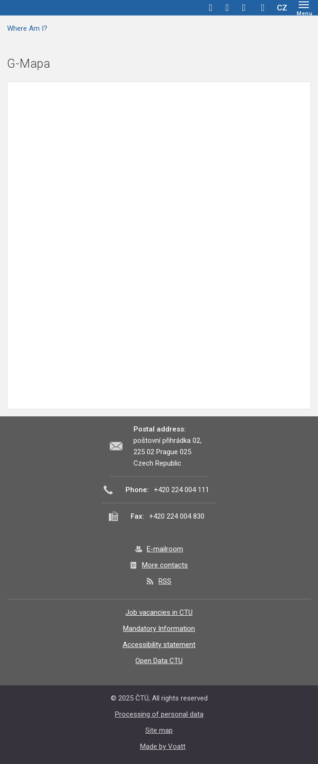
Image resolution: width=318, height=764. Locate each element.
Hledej (262, 7)
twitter (227, 7)
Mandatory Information (159, 628)
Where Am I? (27, 28)
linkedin (243, 7)
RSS (165, 581)
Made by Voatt (163, 746)
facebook (210, 7)
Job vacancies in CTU (159, 612)
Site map (159, 730)
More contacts (165, 565)
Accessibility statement (159, 644)
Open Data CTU (159, 660)
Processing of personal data (159, 714)
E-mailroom (165, 549)
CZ (282, 7)
